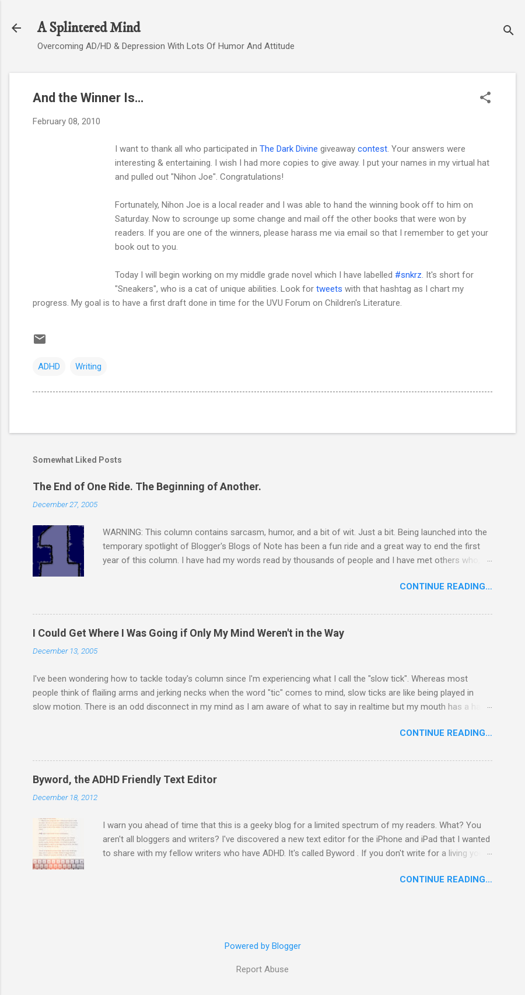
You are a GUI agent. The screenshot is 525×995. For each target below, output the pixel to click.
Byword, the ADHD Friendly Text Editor (125, 779)
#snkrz (408, 275)
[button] (485, 98)
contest (372, 149)
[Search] (509, 32)
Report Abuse (262, 969)
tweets (329, 289)
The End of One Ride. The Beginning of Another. (147, 486)
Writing (88, 366)
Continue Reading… (446, 586)
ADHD (49, 366)
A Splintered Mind (88, 28)
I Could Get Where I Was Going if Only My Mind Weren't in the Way (188, 633)
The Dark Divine (289, 149)
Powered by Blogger (263, 946)
